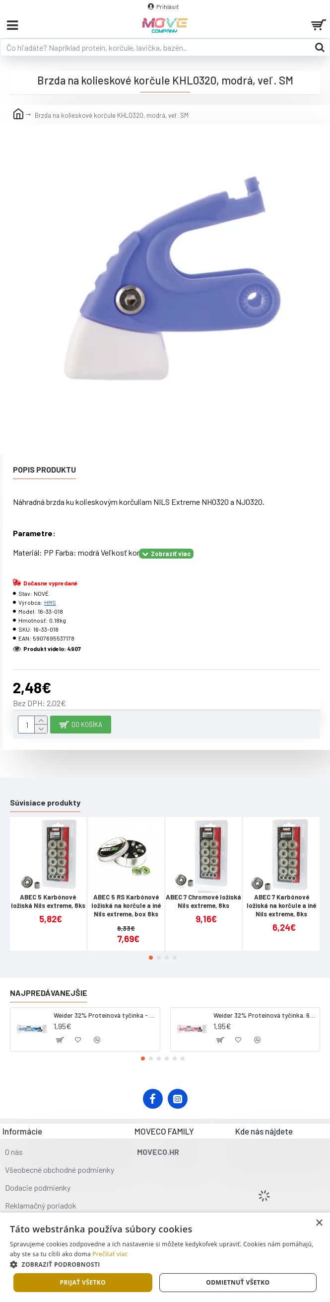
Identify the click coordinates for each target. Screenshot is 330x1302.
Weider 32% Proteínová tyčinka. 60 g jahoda (264, 1015)
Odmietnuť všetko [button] (237, 1282)
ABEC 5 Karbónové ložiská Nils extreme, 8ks (48, 901)
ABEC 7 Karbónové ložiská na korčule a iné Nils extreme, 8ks (281, 905)
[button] (151, 958)
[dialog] (165, 1257)
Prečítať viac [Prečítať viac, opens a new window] (110, 1254)
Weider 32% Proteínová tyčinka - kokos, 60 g (105, 1015)
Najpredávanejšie (48, 992)
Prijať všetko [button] (83, 1282)
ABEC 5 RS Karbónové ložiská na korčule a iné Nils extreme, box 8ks (126, 905)
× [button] (319, 1223)
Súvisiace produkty (45, 802)
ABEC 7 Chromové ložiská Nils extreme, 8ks (203, 901)
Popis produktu (44, 469)
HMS (50, 602)
